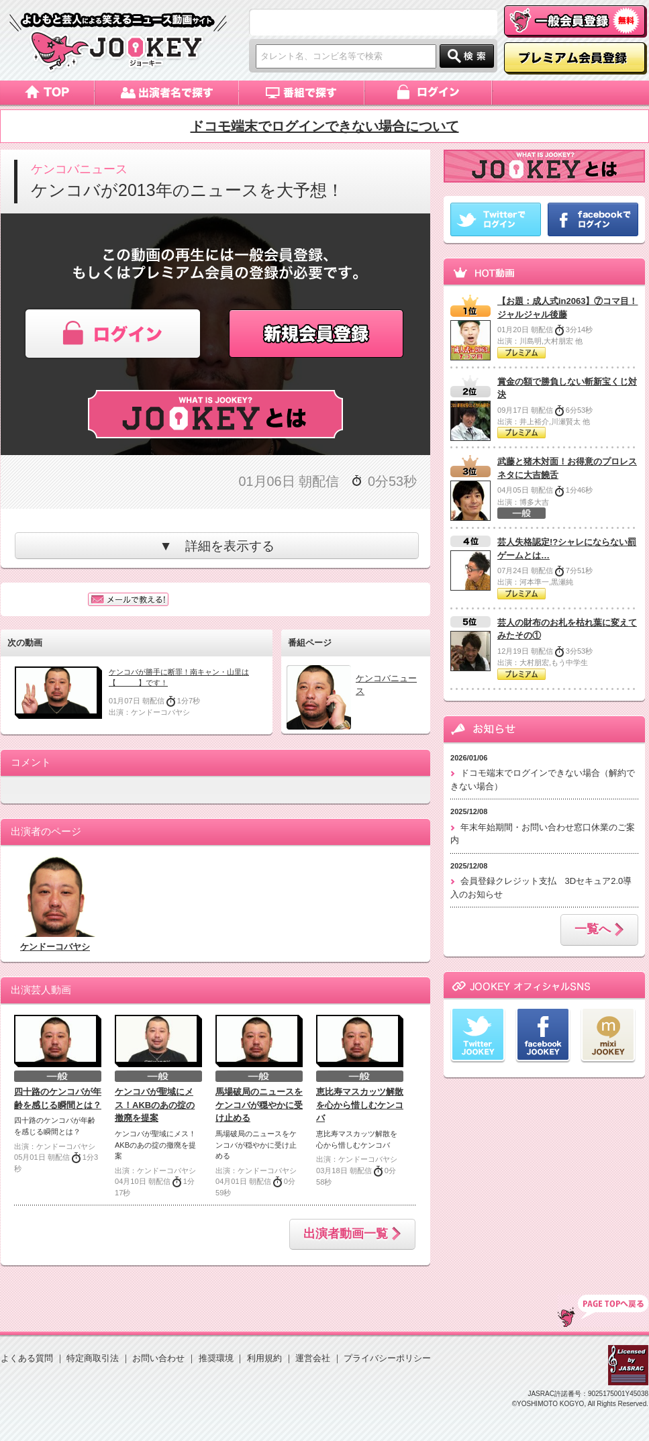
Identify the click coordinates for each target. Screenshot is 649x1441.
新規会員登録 (318, 333)
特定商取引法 (92, 1358)
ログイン (429, 93)
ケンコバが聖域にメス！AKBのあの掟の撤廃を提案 (155, 1105)
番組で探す (302, 93)
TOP (603, 1311)
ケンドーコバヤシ (55, 947)
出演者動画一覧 (352, 1234)
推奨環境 (216, 1358)
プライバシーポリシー (387, 1358)
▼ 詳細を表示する (216, 545)
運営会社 (312, 1358)
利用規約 (264, 1358)
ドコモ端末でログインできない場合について (325, 126)
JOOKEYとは (215, 414)
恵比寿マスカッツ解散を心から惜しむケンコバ (359, 1105)
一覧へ (599, 930)
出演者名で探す (167, 93)
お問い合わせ (158, 1358)
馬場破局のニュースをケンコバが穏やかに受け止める (259, 1105)
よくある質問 (27, 1358)
